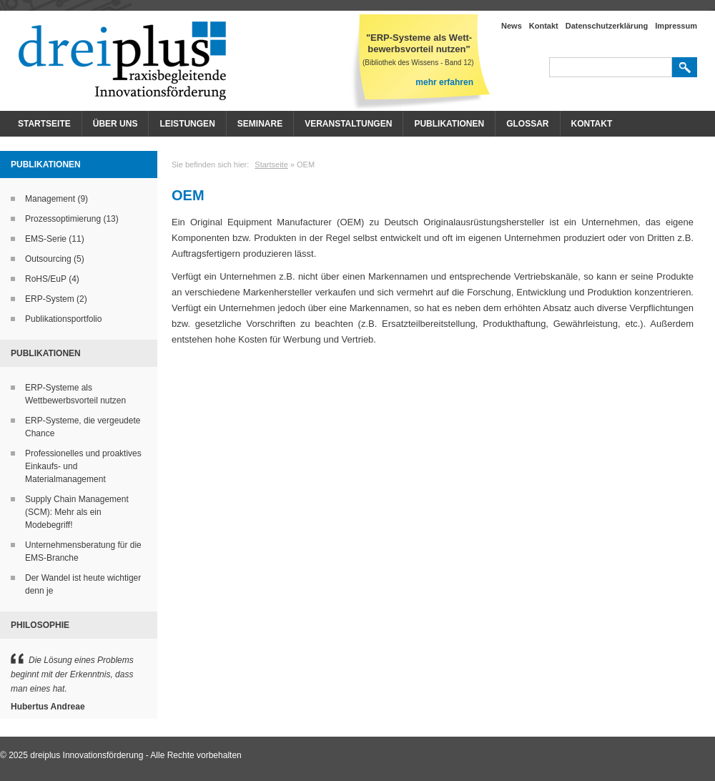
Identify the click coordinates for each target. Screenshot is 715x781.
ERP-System (49, 299)
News (511, 25)
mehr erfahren (444, 82)
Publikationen (449, 124)
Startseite (44, 124)
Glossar (527, 124)
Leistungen (186, 124)
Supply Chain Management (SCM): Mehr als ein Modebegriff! (77, 512)
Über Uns (115, 124)
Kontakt (543, 25)
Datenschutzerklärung (607, 25)
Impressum (676, 25)
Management (50, 199)
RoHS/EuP (45, 279)
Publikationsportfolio (63, 319)
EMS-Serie (45, 239)
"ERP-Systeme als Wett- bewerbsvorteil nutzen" (419, 43)
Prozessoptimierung (63, 219)
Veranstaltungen (348, 124)
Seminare (259, 124)
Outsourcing (48, 259)
